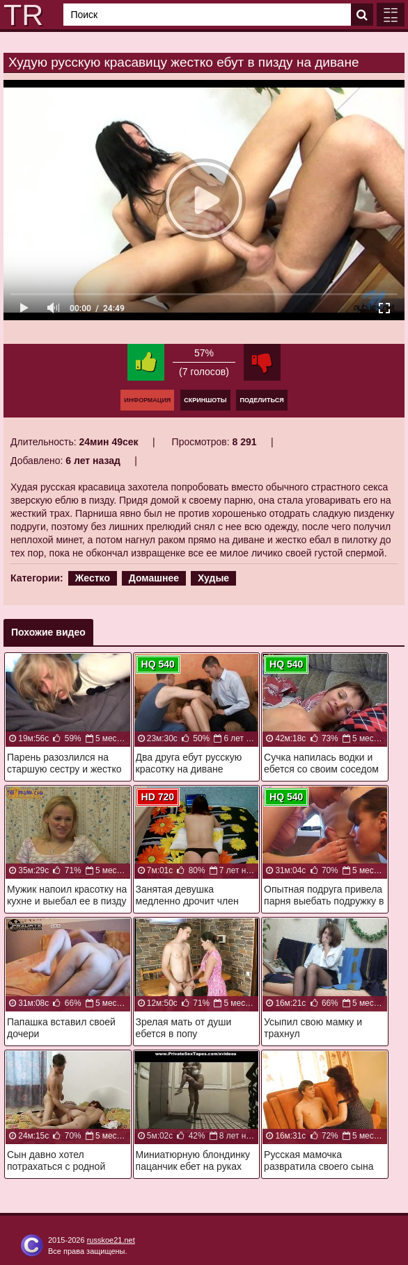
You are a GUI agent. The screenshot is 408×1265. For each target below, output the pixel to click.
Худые (213, 578)
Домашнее (154, 578)
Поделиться (261, 400)
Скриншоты (205, 400)
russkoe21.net (111, 1240)
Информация (147, 400)
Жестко (92, 578)
